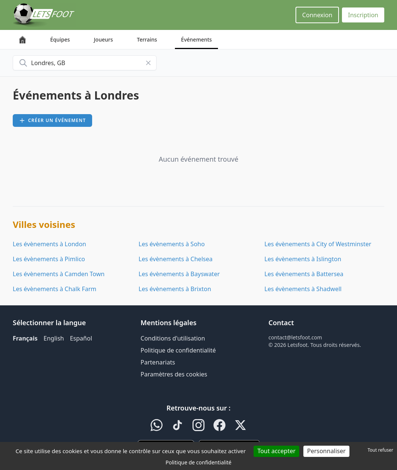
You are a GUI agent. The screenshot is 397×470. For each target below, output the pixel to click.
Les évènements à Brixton (175, 289)
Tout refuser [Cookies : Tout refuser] (380, 450)
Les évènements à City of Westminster (317, 244)
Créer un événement (52, 120)
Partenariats (157, 362)
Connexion (317, 15)
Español (81, 338)
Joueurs (103, 39)
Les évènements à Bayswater (179, 274)
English (53, 338)
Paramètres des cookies (173, 374)
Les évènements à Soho (172, 244)
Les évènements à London (49, 244)
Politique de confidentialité (178, 350)
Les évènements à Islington (302, 259)
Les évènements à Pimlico (49, 259)
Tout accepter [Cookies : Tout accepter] (276, 451)
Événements (196, 39)
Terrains (147, 39)
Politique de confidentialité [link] (198, 462)
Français (25, 338)
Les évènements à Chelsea (175, 259)
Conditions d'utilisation (172, 338)
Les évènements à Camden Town (58, 274)
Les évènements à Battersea (303, 274)
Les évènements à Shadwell (303, 289)
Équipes (60, 39)
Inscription (363, 15)
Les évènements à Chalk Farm (54, 289)
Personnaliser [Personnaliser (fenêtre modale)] (326, 451)
